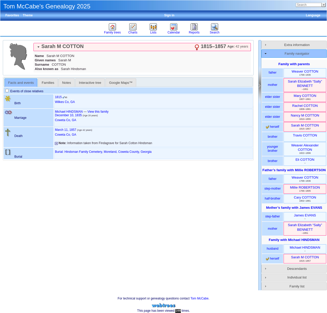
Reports (194, 32)
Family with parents (294, 64)
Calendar (174, 32)
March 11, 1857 (65, 130)
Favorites (12, 15)
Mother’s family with (294, 208)
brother (272, 136)
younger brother (272, 149)
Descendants (297, 269)
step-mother (272, 188)
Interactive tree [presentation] (90, 83)
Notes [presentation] (66, 83)
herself (272, 127)
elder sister (272, 97)
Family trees (112, 32)
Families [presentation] (48, 83)
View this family (97, 111)
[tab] (142, 47)
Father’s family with (294, 170)
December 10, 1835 (68, 115)
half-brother (272, 198)
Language (313, 15)
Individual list (297, 277)
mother (272, 85)
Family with (294, 240)
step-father (272, 216)
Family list (297, 286)
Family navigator (297, 53)
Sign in (169, 15)
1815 (58, 97)
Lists (153, 32)
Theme (28, 15)
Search (214, 32)
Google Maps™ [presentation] (121, 83)
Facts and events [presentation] (21, 83)
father (273, 72)
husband (272, 248)
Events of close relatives (24, 91)
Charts (132, 32)
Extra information (297, 45)
